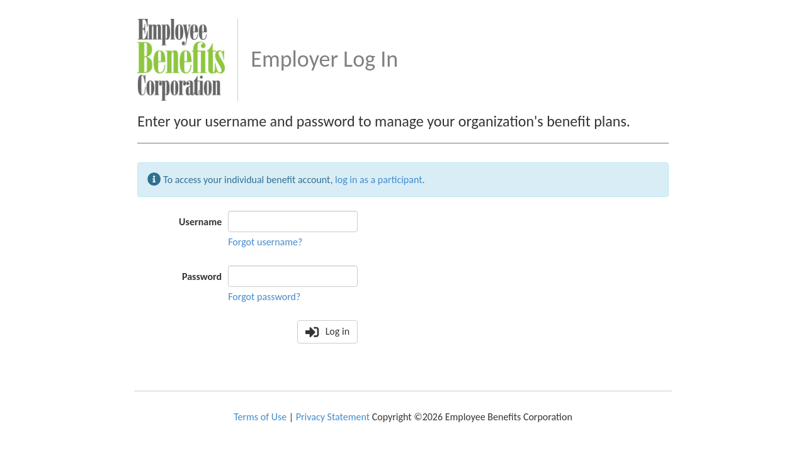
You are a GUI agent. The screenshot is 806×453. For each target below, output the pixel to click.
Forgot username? (265, 242)
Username (200, 222)
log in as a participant (378, 179)
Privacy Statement (333, 417)
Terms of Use (260, 417)
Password (202, 276)
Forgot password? (264, 297)
